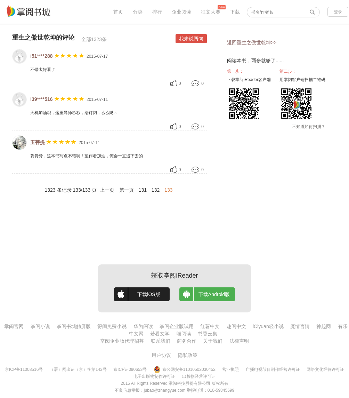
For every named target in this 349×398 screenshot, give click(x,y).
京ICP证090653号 (130, 369)
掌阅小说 (40, 326)
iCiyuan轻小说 (268, 326)
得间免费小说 (112, 326)
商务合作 (186, 341)
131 (143, 190)
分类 (138, 12)
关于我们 (212, 341)
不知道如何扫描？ (308, 126)
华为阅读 (143, 326)
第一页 (126, 190)
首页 (118, 12)
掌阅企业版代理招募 (122, 341)
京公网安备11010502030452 (185, 369)
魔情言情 (300, 326)
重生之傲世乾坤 (34, 37)
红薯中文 (210, 326)
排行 (157, 12)
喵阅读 (184, 333)
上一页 (107, 190)
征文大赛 (210, 12)
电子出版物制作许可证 (154, 376)
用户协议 (161, 355)
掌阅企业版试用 (177, 326)
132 (156, 190)
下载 (235, 12)
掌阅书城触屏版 (74, 326)
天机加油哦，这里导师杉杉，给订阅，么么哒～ (74, 112)
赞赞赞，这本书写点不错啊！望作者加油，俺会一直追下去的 (86, 155)
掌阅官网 (14, 326)
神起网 (323, 326)
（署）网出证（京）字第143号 (78, 369)
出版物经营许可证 (199, 376)
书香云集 (207, 333)
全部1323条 (94, 39)
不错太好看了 (42, 69)
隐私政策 (187, 355)
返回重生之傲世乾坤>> (251, 42)
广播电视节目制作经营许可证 (273, 369)
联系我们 (160, 341)
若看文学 (160, 333)
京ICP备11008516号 (24, 369)
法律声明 (239, 341)
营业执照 (230, 369)
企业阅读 (181, 12)
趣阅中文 (236, 326)
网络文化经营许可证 (325, 369)
